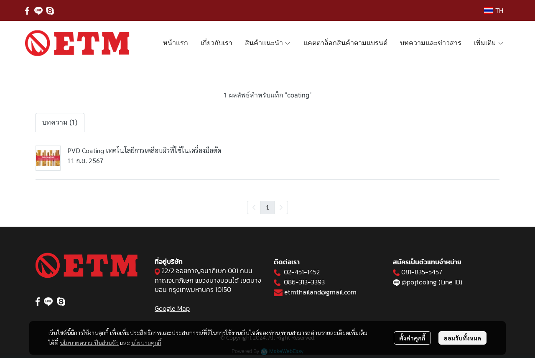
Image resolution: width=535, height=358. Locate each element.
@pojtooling (419, 282)
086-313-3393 (304, 282)
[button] (494, 10)
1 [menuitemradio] (267, 207)
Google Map (172, 308)
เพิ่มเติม (489, 42)
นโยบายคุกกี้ (146, 342)
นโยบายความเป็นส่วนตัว (89, 342)
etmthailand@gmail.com (320, 292)
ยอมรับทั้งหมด (462, 338)
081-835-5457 (421, 272)
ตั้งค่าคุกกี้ (412, 338)
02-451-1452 (302, 272)
